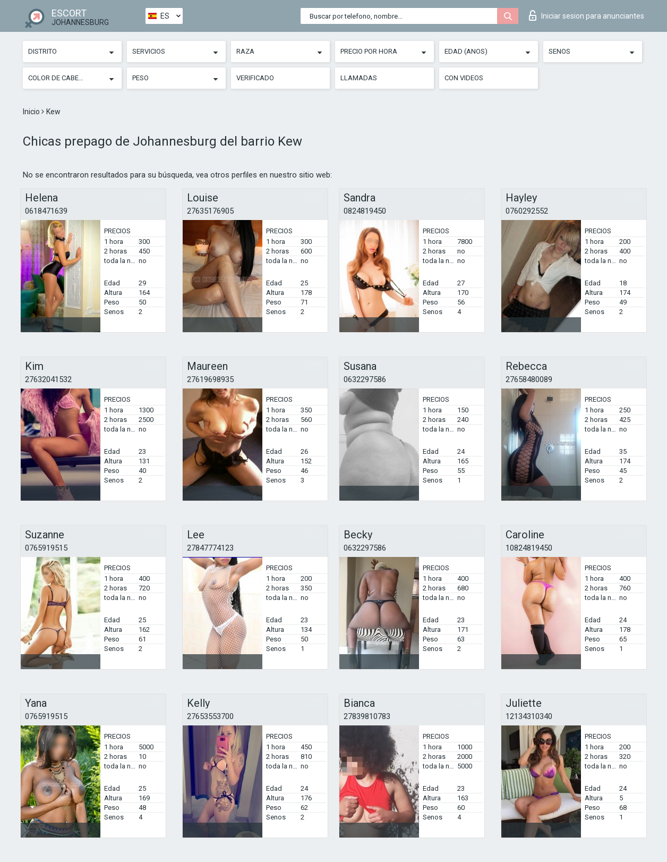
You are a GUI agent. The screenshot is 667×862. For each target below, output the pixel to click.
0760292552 (527, 211)
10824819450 (529, 548)
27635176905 (210, 211)
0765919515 (46, 548)
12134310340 (529, 716)
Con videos (463, 78)
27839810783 (367, 716)
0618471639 (46, 211)
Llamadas (358, 78)
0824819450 (365, 211)
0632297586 (365, 379)
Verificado (255, 78)
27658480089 (529, 379)
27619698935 (210, 379)
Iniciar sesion (586, 15)
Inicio (32, 111)
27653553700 (210, 716)
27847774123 (210, 548)
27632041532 (48, 379)
